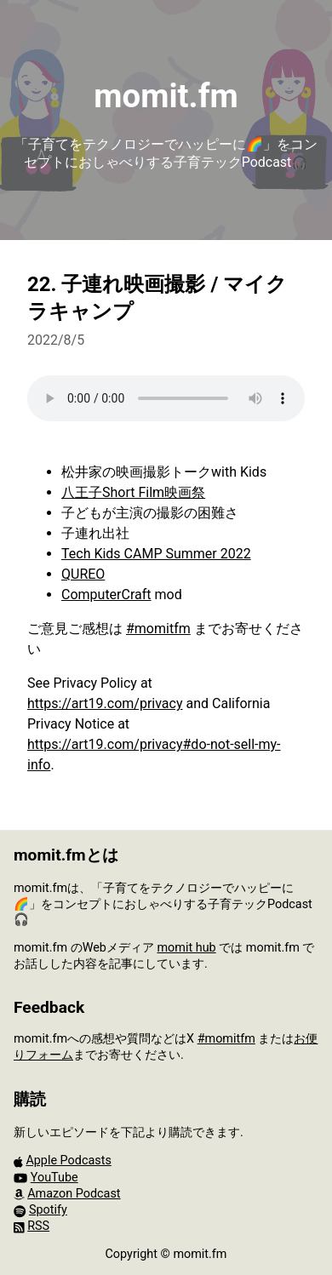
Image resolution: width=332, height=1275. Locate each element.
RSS (38, 1226)
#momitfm (158, 628)
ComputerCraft (106, 594)
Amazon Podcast (73, 1193)
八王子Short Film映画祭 (133, 492)
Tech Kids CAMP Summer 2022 (156, 554)
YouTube (54, 1177)
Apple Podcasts (68, 1160)
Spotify (48, 1210)
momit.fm (166, 96)
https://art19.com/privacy (105, 703)
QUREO (83, 574)
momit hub (186, 948)
